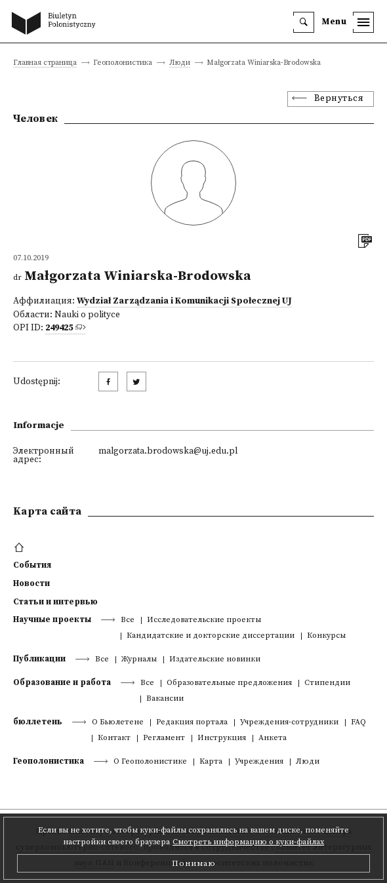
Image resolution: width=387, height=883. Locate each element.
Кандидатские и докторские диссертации (211, 636)
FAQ (358, 722)
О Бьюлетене (118, 722)
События (32, 565)
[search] (303, 22)
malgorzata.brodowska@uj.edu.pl (167, 451)
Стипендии (327, 683)
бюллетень (37, 721)
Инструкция (221, 738)
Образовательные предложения (229, 683)
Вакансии (165, 699)
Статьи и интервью (55, 602)
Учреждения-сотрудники (289, 722)
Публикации (39, 659)
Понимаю (194, 863)
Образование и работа (62, 682)
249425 (59, 328)
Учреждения (259, 762)
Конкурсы (326, 636)
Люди (179, 63)
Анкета (272, 738)
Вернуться (339, 98)
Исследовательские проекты (204, 620)
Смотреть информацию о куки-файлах (248, 842)
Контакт (114, 738)
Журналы (139, 659)
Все (127, 620)
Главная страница (45, 63)
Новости (31, 583)
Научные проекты (52, 619)
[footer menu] (20, 548)
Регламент (164, 738)
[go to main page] (56, 24)
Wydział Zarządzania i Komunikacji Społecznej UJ (184, 301)
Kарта (210, 762)
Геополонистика (48, 761)
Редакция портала (192, 722)
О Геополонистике (150, 762)
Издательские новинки (214, 659)
